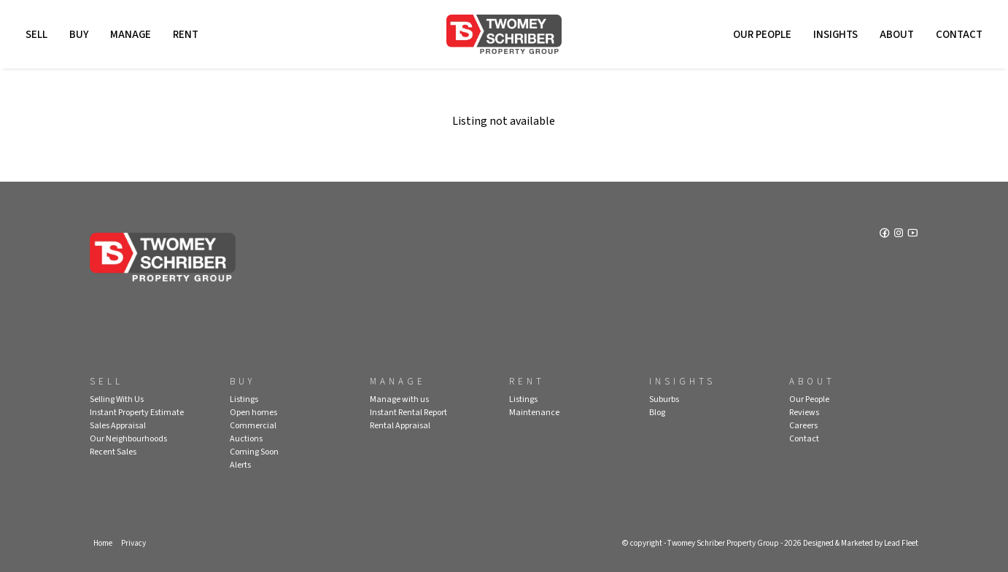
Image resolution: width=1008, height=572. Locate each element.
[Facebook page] (886, 234)
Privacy (133, 543)
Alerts (240, 465)
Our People (762, 34)
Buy (78, 34)
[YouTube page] (912, 234)
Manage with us (399, 399)
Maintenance (534, 412)
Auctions (246, 439)
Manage (130, 34)
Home (102, 543)
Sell (36, 34)
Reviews (804, 412)
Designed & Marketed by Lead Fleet (860, 543)
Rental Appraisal (400, 426)
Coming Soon (254, 452)
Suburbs (664, 399)
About (897, 34)
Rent (185, 34)
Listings (244, 399)
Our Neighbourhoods (128, 439)
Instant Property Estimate (137, 412)
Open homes (253, 412)
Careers (803, 426)
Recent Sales (113, 452)
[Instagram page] (900, 234)
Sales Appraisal (118, 426)
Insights (835, 34)
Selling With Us (117, 399)
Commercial (253, 426)
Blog (657, 412)
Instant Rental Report (408, 412)
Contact (959, 34)
